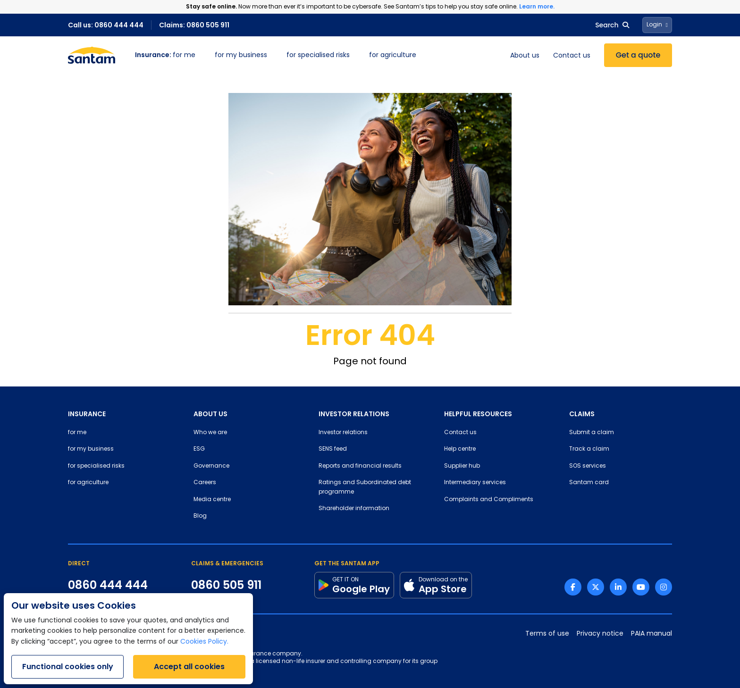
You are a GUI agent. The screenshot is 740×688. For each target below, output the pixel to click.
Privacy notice (600, 634)
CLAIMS (582, 414)
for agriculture (392, 55)
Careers (204, 483)
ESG (199, 449)
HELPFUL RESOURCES (478, 414)
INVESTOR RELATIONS (354, 414)
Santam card (589, 483)
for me (165, 55)
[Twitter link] (595, 587)
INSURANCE (87, 414)
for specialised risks (318, 55)
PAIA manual (651, 634)
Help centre (460, 449)
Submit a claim (591, 433)
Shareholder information (354, 509)
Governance (211, 466)
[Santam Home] (91, 55)
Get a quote (638, 55)
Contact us (571, 55)
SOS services (587, 466)
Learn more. (537, 6)
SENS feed (333, 449)
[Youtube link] (640, 587)
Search (612, 25)
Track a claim (589, 449)
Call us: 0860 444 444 (105, 25)
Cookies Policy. (204, 642)
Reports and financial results (360, 466)
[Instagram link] (663, 587)
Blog (200, 516)
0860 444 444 (108, 585)
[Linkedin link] (618, 587)
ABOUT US (210, 414)
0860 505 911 (226, 585)
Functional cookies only (67, 666)
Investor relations (343, 433)
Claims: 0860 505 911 (194, 25)
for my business (241, 55)
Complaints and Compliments (488, 500)
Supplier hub (462, 466)
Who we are (210, 433)
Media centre (212, 500)
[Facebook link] (572, 587)
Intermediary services (475, 483)
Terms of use (547, 634)
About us (524, 55)
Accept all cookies (189, 666)
